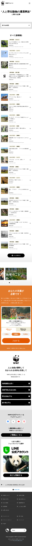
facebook (8, 421)
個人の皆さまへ (22, 499)
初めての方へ (6, 499)
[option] (16, 274)
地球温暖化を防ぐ (16, 384)
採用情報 (5, 506)
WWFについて (6, 495)
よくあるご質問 (22, 506)
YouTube (18, 421)
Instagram (24, 421)
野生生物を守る (16, 397)
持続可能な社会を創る (16, 390)
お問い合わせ (6, 510)
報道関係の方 (22, 502)
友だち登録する (16, 475)
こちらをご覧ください (18, 540)
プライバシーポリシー (7, 519)
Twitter (13, 421)
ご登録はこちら (16, 435)
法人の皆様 (5, 502)
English (4, 523)
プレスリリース (6, 516)
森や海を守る (16, 403)
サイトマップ (21, 519)
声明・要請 (21, 516)
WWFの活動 (21, 495)
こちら (23, 348)
